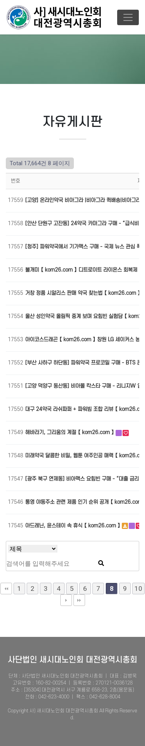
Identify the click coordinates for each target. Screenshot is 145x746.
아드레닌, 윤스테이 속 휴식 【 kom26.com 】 (73, 526)
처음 (6, 588)
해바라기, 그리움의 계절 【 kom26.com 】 (70, 432)
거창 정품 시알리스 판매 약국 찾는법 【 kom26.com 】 (83, 293)
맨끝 (79, 600)
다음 (66, 600)
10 (138, 588)
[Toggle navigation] (128, 17)
